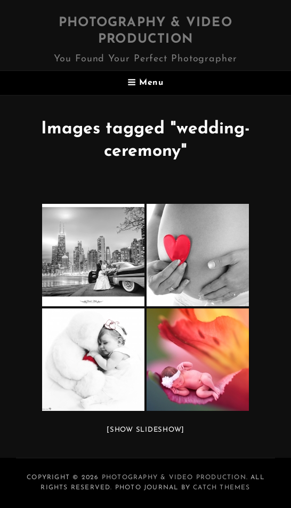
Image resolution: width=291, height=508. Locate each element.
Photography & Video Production (174, 477)
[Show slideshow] (145, 429)
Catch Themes (221, 488)
